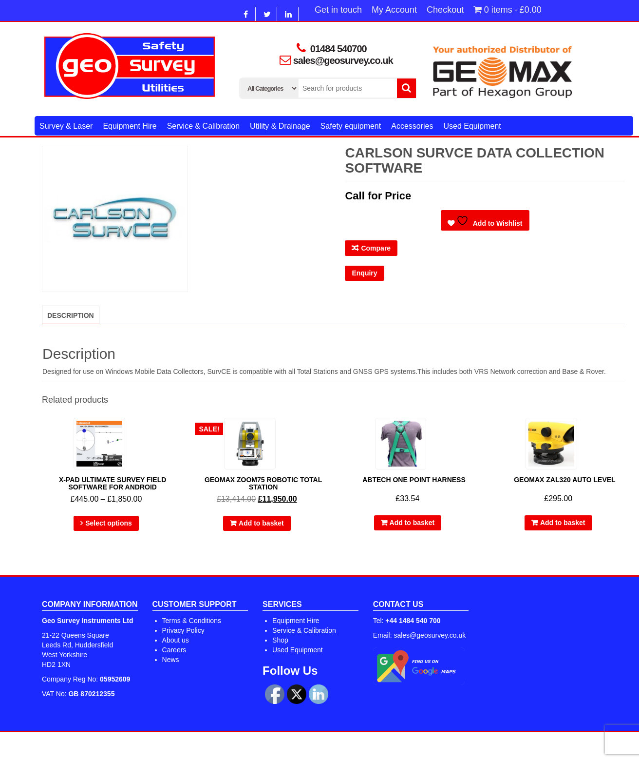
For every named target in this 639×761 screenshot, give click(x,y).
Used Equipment (472, 126)
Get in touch (338, 10)
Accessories (412, 126)
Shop (280, 640)
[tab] (70, 315)
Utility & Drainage (280, 126)
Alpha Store (371, 746)
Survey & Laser (66, 126)
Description (70, 315)
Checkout (445, 10)
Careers (174, 650)
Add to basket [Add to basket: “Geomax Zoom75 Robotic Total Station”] (261, 523)
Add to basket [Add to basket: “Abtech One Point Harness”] (412, 523)
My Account (394, 10)
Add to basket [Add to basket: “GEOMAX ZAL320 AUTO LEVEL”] (562, 523)
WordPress (292, 746)
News (170, 659)
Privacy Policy (183, 630)
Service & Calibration (203, 126)
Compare (376, 248)
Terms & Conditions (191, 620)
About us (175, 640)
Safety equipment (350, 126)
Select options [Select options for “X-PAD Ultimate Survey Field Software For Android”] (108, 523)
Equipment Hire (129, 126)
